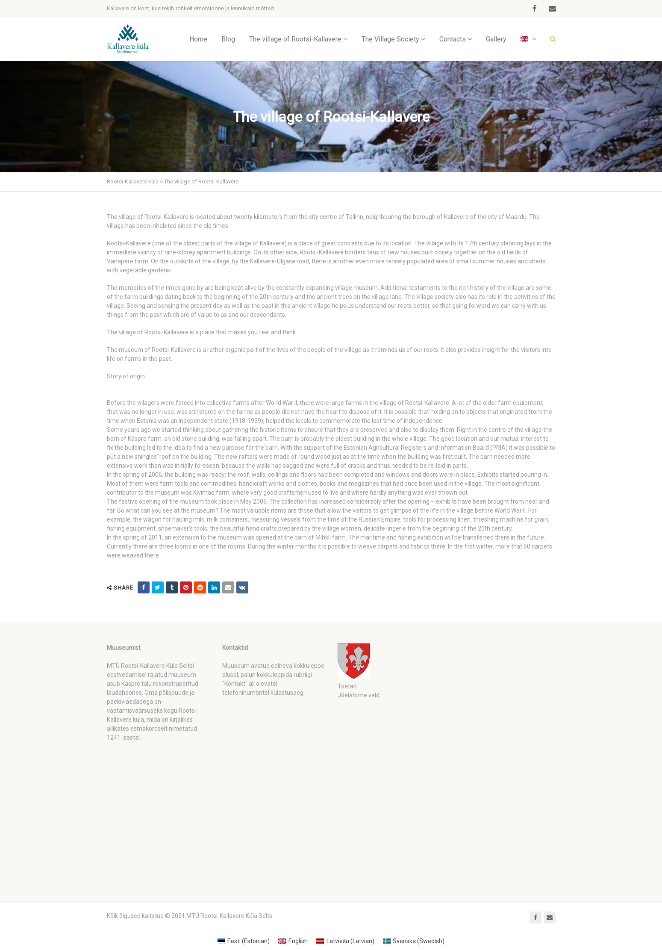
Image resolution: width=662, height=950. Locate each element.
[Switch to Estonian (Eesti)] (243, 941)
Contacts (452, 39)
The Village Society (390, 39)
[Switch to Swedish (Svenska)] (414, 941)
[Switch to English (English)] (293, 941)
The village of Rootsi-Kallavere (295, 39)
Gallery (496, 39)
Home (198, 39)
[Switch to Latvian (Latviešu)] (345, 941)
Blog (228, 39)
